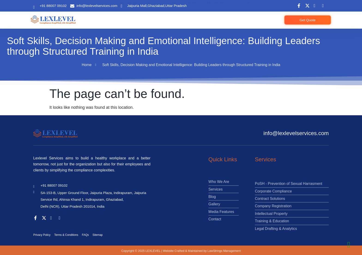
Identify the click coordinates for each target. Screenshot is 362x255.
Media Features (221, 16)
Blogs (177, 16)
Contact (247, 16)
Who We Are (131, 16)
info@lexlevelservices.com (296, 134)
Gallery (195, 16)
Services (157, 16)
